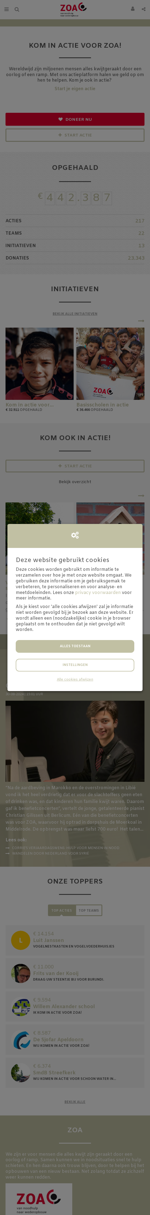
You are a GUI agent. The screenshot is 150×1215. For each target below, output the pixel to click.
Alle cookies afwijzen (75, 679)
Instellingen (75, 665)
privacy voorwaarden (98, 593)
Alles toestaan (75, 646)
